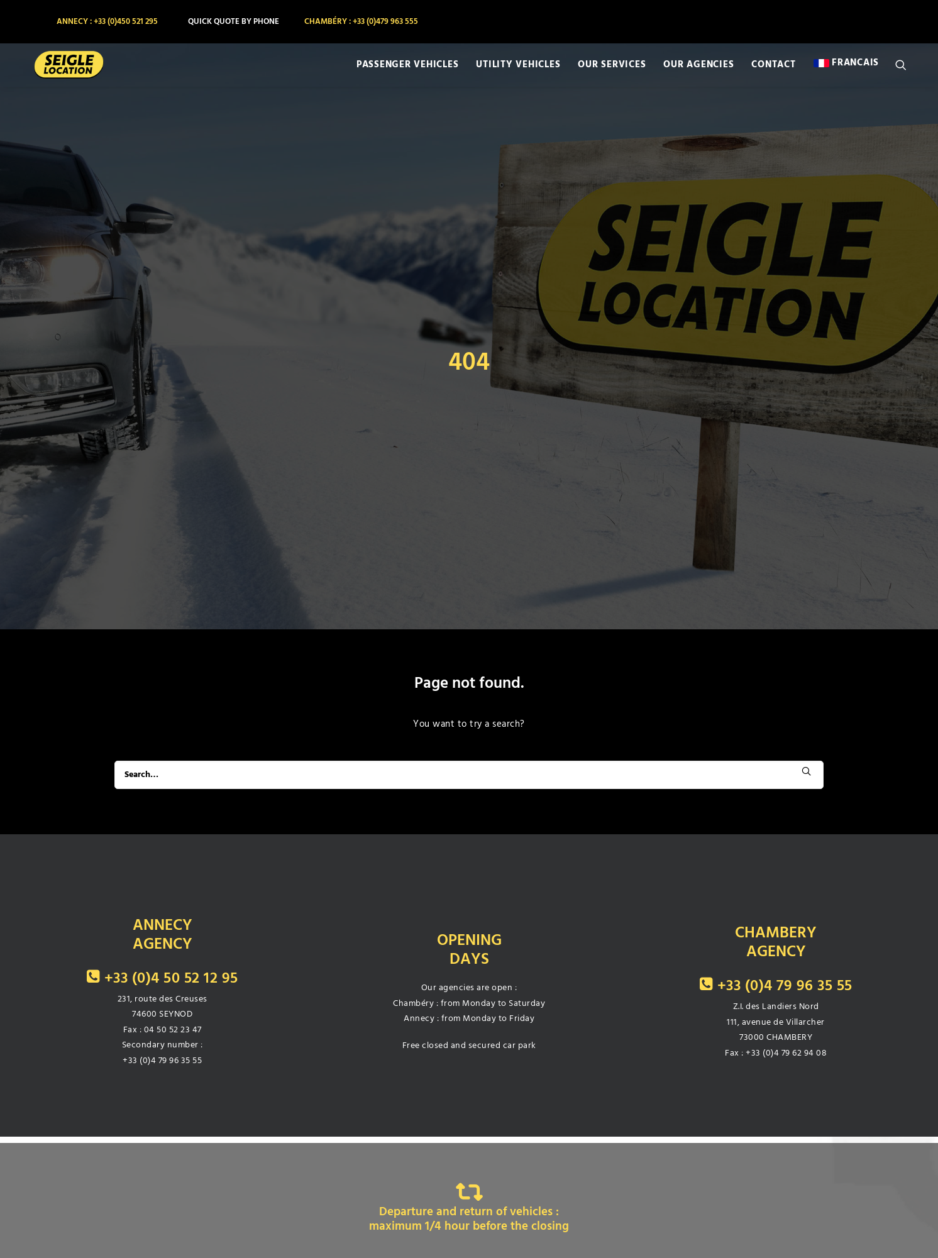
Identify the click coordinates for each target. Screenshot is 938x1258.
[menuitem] (106, 21)
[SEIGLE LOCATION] (59, 70)
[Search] (469, 708)
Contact (773, 70)
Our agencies (698, 70)
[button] (906, 70)
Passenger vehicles (407, 70)
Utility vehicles (518, 70)
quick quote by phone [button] (233, 21)
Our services (612, 70)
